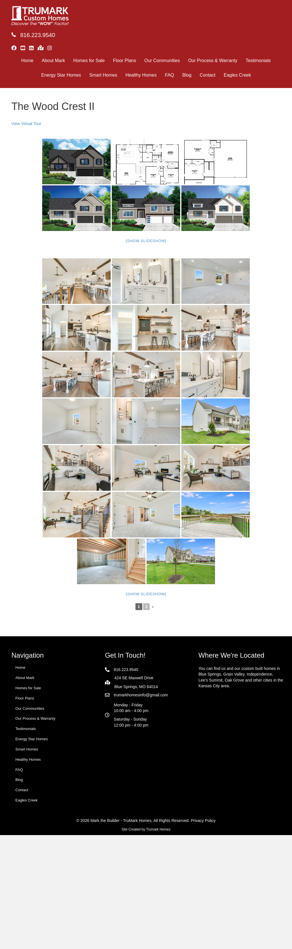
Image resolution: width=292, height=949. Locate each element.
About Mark (53, 60)
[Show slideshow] (146, 241)
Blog (186, 75)
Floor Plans (124, 60)
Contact (207, 75)
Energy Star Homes (61, 75)
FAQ (169, 75)
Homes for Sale (89, 60)
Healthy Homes (141, 75)
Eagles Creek (237, 75)
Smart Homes (103, 75)
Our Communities (162, 60)
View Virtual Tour (26, 123)
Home (27, 60)
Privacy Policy (203, 820)
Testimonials (258, 60)
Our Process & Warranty (213, 60)
